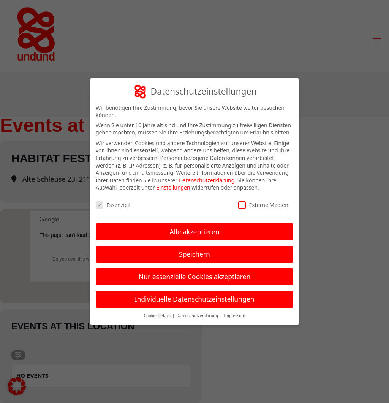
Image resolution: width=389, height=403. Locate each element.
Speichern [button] (194, 254)
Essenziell (113, 205)
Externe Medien (263, 205)
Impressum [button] (234, 315)
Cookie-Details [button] (157, 315)
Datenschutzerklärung (206, 180)
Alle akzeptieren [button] (195, 231)
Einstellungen (173, 187)
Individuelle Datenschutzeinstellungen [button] (195, 298)
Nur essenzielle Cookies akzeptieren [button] (194, 276)
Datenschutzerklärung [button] (197, 315)
